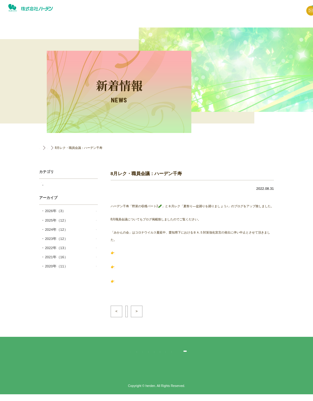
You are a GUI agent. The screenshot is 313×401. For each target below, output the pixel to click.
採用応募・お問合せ (241, 353)
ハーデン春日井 (145, 353)
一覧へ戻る (141, 308)
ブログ (188, 10)
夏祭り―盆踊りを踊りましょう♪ (137, 266)
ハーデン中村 (195, 353)
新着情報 (168, 10)
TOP (42, 147)
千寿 (54, 185)
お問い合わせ (269, 11)
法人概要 (209, 10)
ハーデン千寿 (120, 353)
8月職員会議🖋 (125, 279)
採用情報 (298, 17)
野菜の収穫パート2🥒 (130, 253)
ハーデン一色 (171, 353)
